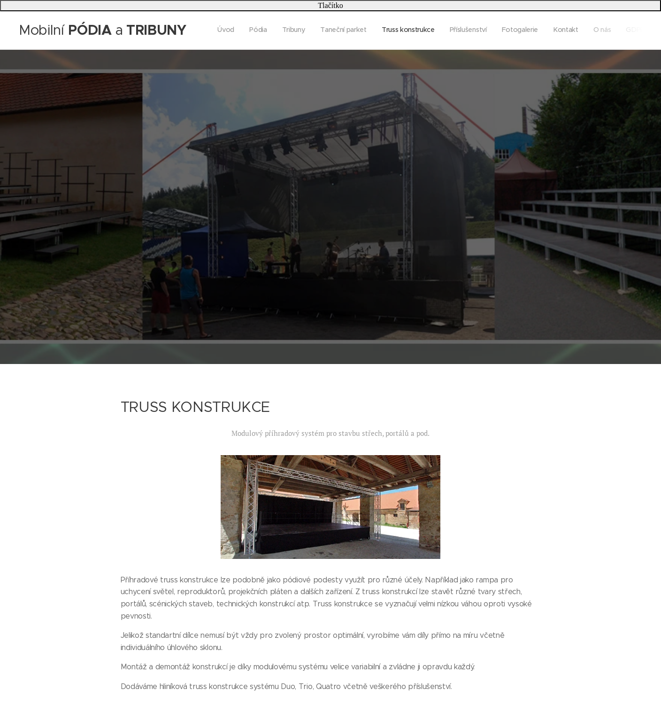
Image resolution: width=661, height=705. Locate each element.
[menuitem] (510, 30)
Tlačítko (330, 5)
